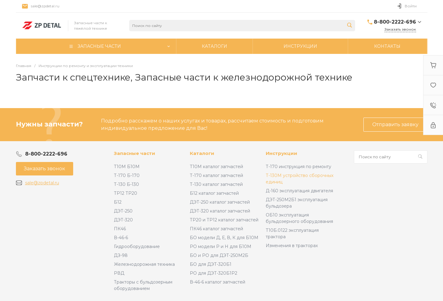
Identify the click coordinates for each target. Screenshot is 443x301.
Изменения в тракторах (292, 245)
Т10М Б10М (127, 166)
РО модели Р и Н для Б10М (220, 246)
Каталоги (202, 153)
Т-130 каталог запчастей (216, 184)
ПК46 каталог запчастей (216, 228)
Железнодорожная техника (144, 264)
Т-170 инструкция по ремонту (298, 166)
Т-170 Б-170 (127, 175)
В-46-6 (121, 237)
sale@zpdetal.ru (45, 6)
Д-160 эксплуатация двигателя (299, 191)
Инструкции (281, 153)
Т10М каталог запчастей (216, 166)
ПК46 (120, 228)
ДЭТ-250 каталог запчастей (220, 202)
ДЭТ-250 (123, 211)
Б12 (118, 202)
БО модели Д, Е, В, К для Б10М (224, 237)
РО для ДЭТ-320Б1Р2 (213, 273)
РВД (119, 273)
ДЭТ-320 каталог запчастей (220, 211)
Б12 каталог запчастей (214, 193)
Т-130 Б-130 (126, 184)
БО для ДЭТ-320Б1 (210, 264)
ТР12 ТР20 (125, 193)
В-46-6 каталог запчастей (217, 282)
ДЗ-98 (121, 255)
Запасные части (134, 153)
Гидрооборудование (137, 246)
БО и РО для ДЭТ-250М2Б (219, 255)
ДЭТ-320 (123, 220)
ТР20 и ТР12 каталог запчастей (224, 220)
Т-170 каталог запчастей (216, 175)
